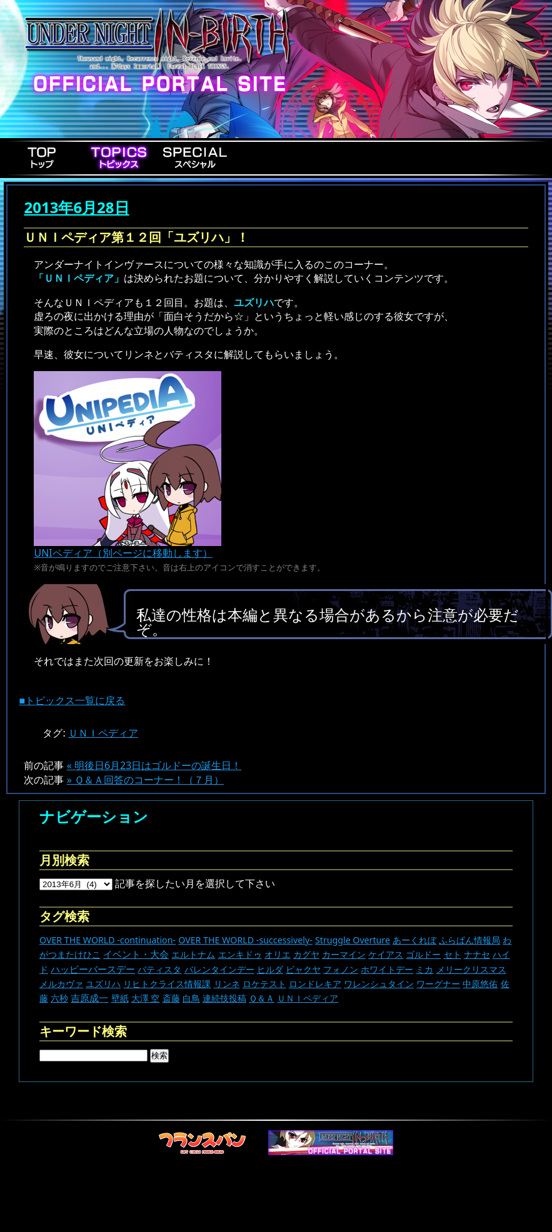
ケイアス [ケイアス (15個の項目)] (385, 954)
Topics (119, 157)
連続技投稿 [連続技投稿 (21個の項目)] (224, 998)
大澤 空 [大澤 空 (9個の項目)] (145, 998)
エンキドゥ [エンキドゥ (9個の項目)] (240, 954)
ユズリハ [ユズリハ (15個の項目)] (103, 984)
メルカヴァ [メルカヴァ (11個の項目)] (61, 984)
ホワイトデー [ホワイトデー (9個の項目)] (387, 969)
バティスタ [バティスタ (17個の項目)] (159, 969)
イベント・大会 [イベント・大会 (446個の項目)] (136, 954)
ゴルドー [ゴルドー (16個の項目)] (423, 954)
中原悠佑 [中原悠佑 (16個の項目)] (480, 984)
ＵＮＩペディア (103, 733)
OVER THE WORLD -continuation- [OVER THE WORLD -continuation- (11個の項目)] (107, 940)
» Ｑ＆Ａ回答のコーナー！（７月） (145, 780)
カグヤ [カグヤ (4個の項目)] (306, 954)
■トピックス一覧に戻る (72, 700)
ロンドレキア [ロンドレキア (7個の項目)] (315, 984)
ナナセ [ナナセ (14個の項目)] (477, 954)
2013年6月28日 (76, 207)
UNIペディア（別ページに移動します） (127, 547)
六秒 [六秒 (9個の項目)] (59, 998)
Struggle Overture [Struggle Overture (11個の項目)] (352, 940)
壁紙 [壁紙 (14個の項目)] (120, 998)
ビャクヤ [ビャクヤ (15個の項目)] (303, 969)
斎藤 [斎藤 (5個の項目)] (171, 998)
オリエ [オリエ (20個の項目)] (277, 954)
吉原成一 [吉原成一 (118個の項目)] (89, 997)
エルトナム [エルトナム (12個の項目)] (193, 954)
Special (195, 157)
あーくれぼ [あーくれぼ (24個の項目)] (414, 940)
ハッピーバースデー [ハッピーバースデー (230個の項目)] (93, 969)
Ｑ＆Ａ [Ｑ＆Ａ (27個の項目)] (261, 998)
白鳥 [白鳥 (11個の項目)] (191, 998)
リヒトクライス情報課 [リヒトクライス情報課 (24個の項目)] (167, 984)
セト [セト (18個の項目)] (452, 954)
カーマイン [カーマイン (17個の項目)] (344, 954)
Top (43, 157)
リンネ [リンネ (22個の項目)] (227, 984)
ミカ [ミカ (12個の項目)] (424, 969)
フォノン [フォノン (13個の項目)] (340, 969)
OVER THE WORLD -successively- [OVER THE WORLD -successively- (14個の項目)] (245, 940)
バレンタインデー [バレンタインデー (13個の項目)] (219, 969)
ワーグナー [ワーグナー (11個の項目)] (438, 984)
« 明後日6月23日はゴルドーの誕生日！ (154, 765)
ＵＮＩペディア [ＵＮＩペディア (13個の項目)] (307, 998)
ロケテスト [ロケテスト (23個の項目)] (264, 984)
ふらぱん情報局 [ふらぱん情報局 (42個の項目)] (469, 940)
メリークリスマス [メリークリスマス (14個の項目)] (471, 969)
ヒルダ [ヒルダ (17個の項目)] (270, 969)
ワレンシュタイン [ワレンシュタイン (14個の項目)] (379, 984)
